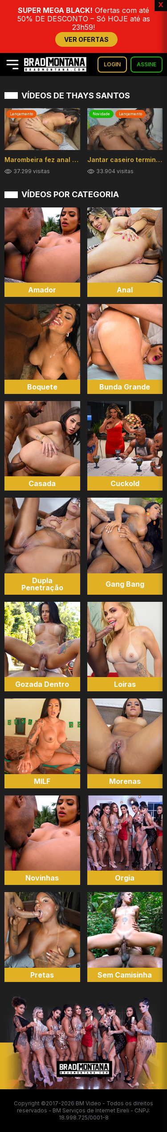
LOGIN (112, 64)
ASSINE (146, 64)
